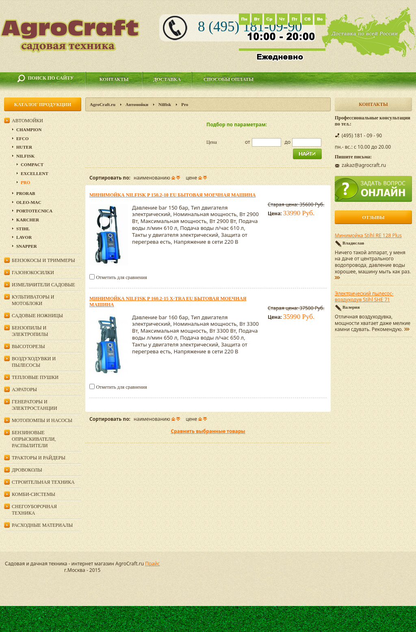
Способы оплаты (229, 79)
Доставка (167, 79)
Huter (24, 147)
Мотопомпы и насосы (42, 420)
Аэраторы (24, 389)
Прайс (152, 563)
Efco (22, 138)
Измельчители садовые (43, 285)
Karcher (27, 219)
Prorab (25, 193)
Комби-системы (33, 494)
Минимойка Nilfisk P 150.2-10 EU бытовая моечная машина (172, 195)
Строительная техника (43, 482)
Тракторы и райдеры (38, 458)
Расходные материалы (42, 525)
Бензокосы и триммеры (43, 260)
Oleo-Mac (28, 202)
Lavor (24, 237)
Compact (32, 164)
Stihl (23, 228)
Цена (211, 142)
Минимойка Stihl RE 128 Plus (368, 235)
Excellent (34, 173)
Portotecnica (34, 210)
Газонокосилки (33, 272)
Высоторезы (28, 346)
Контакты (114, 79)
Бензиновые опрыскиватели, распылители (34, 439)
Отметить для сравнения (121, 277)
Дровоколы (27, 470)
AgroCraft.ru (102, 104)
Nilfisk (164, 104)
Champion (28, 129)
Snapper (26, 246)
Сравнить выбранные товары (208, 431)
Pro (25, 182)
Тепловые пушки (35, 377)
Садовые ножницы (37, 315)
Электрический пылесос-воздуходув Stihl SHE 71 (364, 296)
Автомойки (137, 104)
